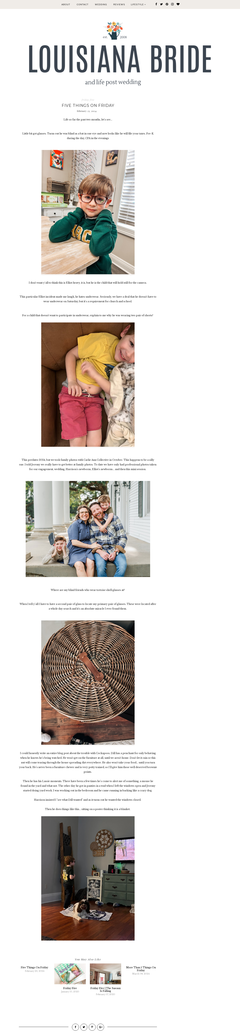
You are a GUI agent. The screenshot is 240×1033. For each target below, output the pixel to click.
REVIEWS (119, 4)
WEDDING (101, 4)
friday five (88, 99)
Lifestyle (138, 4)
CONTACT (82, 4)
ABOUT (65, 4)
